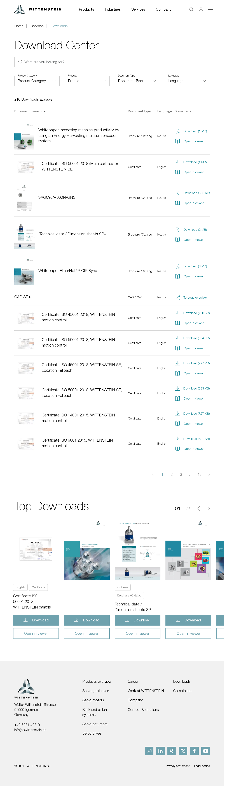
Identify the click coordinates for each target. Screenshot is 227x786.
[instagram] (149, 751)
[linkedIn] (160, 751)
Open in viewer (189, 141)
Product (72, 75)
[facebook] (194, 751)
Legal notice (202, 765)
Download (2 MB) (191, 229)
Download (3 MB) (191, 266)
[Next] (208, 508)
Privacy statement (178, 765)
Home (19, 26)
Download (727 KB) (192, 363)
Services (138, 9)
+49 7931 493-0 (27, 725)
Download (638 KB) (192, 193)
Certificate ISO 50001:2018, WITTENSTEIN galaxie (32, 601)
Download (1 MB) (191, 131)
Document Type (126, 75)
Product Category (27, 75)
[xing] (171, 751)
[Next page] (209, 474)
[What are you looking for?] (112, 62)
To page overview (191, 297)
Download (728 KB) (192, 313)
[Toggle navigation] (210, 9)
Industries (113, 9)
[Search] (191, 9)
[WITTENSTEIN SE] (37, 9)
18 (200, 474)
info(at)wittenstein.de (30, 730)
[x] (183, 751)
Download (40, 620)
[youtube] (205, 751)
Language (173, 75)
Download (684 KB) (192, 338)
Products (86, 9)
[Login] (201, 9)
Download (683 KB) (192, 388)
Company (163, 9)
